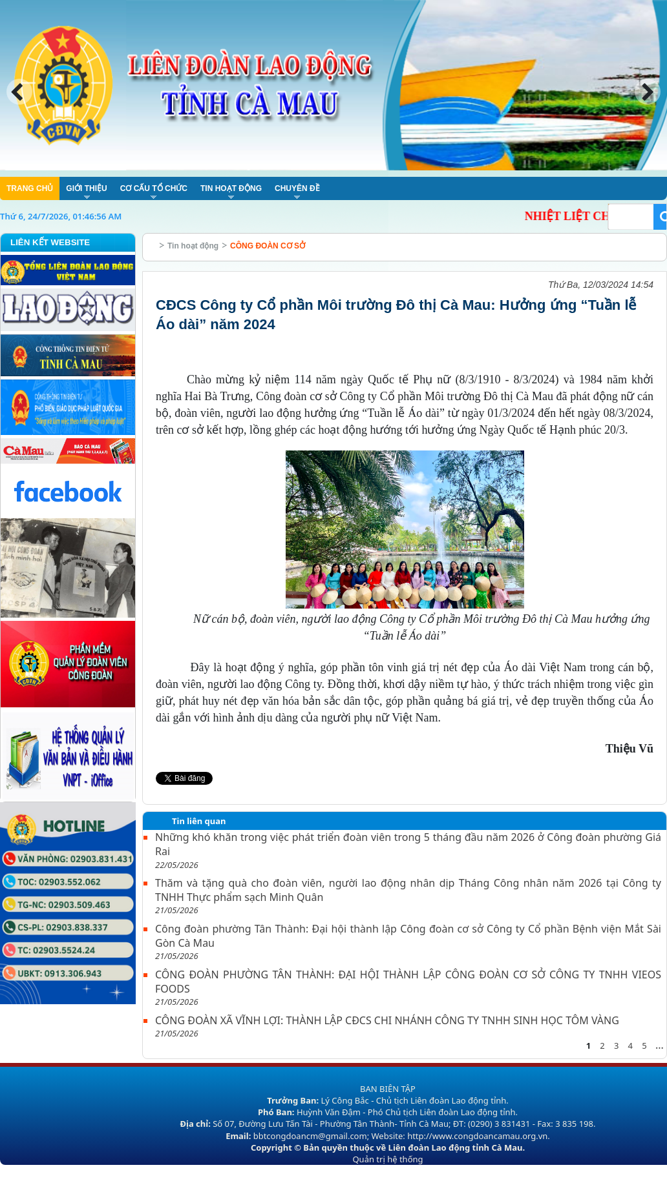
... (659, 1045)
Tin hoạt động (192, 245)
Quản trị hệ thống (387, 1159)
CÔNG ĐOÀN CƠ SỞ (267, 245)
